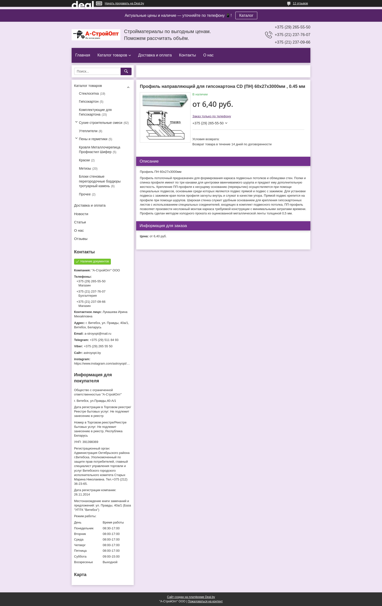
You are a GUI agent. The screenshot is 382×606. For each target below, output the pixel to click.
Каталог (246, 15)
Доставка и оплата (155, 55)
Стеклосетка (89, 93)
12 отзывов (300, 3)
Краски (84, 160)
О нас (208, 55)
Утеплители (88, 131)
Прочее (85, 194)
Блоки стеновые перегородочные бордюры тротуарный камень (100, 181)
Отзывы (80, 239)
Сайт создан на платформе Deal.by (191, 597)
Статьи (80, 222)
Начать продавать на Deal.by (124, 3)
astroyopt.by (92, 353)
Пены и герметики (93, 139)
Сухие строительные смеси (100, 123)
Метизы (85, 168)
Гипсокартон (89, 101)
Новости (81, 214)
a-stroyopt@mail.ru (98, 333)
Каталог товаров (112, 55)
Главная (82, 55)
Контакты (187, 55)
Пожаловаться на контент (205, 601)
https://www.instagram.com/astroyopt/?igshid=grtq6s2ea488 (116, 363)
